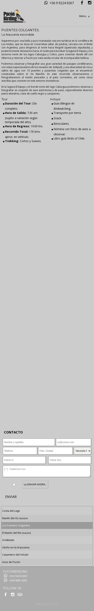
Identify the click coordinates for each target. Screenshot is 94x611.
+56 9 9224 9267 (62, 3)
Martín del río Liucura (15, 518)
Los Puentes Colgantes (16, 525)
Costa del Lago (11, 511)
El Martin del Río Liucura (16, 533)
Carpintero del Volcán (15, 554)
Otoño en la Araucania (15, 547)
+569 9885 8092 (18, 580)
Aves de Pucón (11, 562)
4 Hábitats (8, 540)
